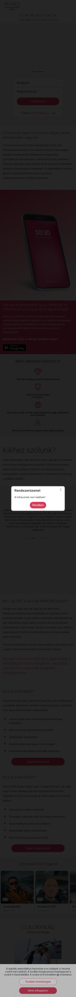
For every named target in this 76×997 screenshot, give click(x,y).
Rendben (38, 505)
